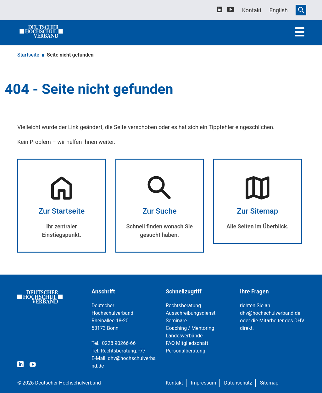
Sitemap (269, 383)
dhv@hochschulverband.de (270, 313)
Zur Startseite (61, 211)
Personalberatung (185, 351)
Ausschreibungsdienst (190, 313)
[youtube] (230, 10)
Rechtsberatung (183, 305)
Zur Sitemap (257, 211)
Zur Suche (159, 211)
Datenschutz (238, 383)
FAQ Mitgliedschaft (187, 343)
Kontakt (174, 383)
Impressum (203, 383)
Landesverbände (184, 336)
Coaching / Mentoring (190, 328)
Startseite (28, 55)
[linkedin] (219, 10)
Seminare (176, 321)
